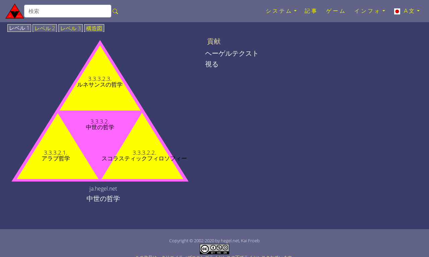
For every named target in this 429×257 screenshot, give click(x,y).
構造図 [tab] (94, 28)
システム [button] (279, 11)
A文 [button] (404, 11)
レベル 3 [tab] (70, 28)
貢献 (214, 41)
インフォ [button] (367, 11)
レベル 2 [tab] (45, 28)
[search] (67, 11)
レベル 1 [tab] (19, 28)
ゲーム (336, 11)
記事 (311, 11)
